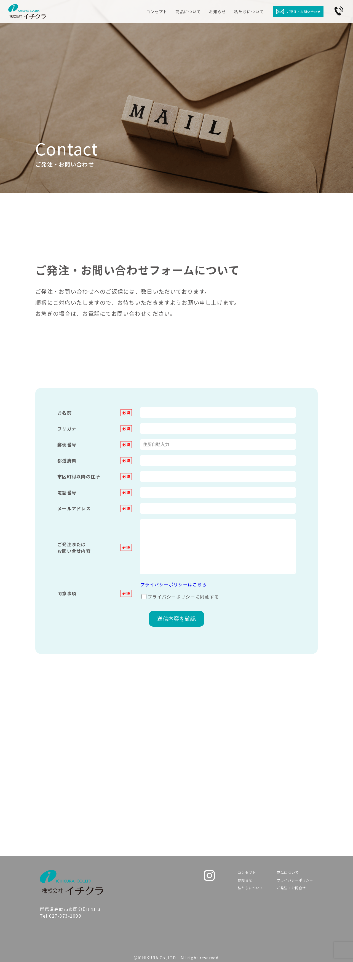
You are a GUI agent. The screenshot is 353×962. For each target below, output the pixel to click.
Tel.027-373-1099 (112, 817)
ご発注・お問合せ (288, 892)
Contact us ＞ (247, 821)
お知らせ (217, 11)
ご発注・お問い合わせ (298, 11)
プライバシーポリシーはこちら (173, 584)
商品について (188, 11)
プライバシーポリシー (292, 882)
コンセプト (156, 11)
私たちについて (249, 11)
